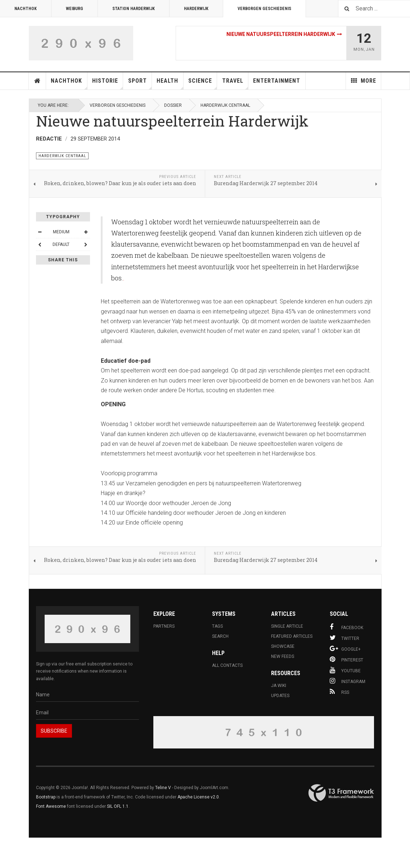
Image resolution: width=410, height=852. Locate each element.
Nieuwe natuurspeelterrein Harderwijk (280, 34)
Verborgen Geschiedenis (264, 8)
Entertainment (276, 80)
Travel (235, 83)
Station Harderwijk (133, 8)
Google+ (345, 648)
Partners (164, 626)
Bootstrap (45, 797)
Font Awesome (51, 806)
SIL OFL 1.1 (118, 806)
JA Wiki (278, 685)
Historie (107, 83)
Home (37, 81)
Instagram (347, 681)
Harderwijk (196, 8)
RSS (339, 691)
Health (170, 83)
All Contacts (227, 665)
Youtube (345, 670)
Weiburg (74, 8)
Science (202, 83)
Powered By (341, 793)
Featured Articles (291, 636)
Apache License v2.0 (198, 797)
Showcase (282, 646)
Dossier (173, 105)
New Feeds (282, 656)
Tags (217, 626)
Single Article (287, 626)
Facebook (346, 627)
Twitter (344, 638)
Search (220, 636)
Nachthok (25, 8)
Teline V (163, 787)
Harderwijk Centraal (225, 105)
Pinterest (346, 659)
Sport (140, 83)
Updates (280, 695)
